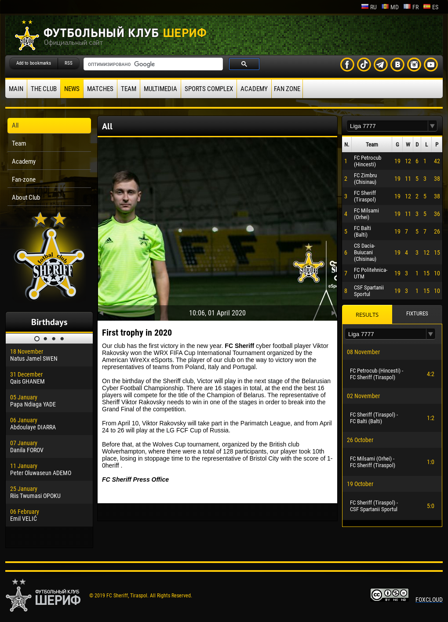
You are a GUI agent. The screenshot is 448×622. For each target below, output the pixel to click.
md (390, 7)
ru (369, 7)
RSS (69, 63)
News (72, 89)
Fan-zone (24, 179)
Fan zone (287, 89)
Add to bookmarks (33, 63)
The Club (44, 89)
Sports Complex (209, 89)
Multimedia (160, 89)
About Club (26, 197)
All (15, 125)
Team (128, 89)
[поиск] (152, 64)
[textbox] (387, 126)
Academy (254, 89)
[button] (432, 126)
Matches (100, 89)
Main (16, 89)
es (430, 7)
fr (411, 7)
